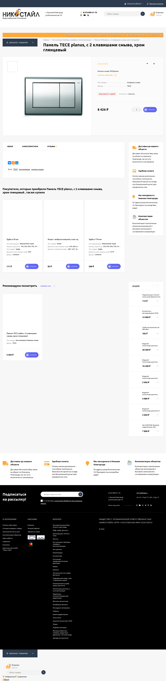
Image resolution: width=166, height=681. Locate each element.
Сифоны (56, 611)
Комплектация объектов (12, 535)
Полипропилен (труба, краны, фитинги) (61, 584)
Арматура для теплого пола (61, 535)
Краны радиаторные (60, 614)
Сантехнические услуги (11, 532)
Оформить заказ (34, 532)
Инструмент (57, 549)
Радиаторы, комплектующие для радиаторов (60, 596)
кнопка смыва (37, 169)
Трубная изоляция (60, 627)
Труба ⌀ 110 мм (95, 239)
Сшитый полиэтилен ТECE (62, 621)
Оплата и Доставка (10, 525)
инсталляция (24, 169)
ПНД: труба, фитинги (60, 530)
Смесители (57, 618)
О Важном (6, 541)
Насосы (55, 539)
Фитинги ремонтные (60, 601)
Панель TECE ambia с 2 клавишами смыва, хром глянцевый (22, 334)
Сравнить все (48, 286)
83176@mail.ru (142, 493)
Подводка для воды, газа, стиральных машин (62, 579)
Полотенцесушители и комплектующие (61, 590)
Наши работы (8, 538)
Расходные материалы (61, 608)
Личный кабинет (34, 528)
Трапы (55, 624)
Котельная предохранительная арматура (60, 561)
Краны (55, 566)
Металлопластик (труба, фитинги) (62, 574)
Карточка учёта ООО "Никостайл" (10, 549)
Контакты (6, 545)
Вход (6, 679)
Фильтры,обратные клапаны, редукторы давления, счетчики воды (62, 633)
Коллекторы (57, 556)
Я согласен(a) (61, 502)
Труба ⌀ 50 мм (12, 239)
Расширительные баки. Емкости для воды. (61, 526)
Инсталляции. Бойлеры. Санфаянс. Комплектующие (71, 40)
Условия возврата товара (12, 528)
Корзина (31, 525)
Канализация (57, 553)
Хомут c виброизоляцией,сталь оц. (63, 239)
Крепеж (56, 570)
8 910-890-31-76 (114, 493)
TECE (15, 169)
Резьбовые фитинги (60, 604)
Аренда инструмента (60, 638)
